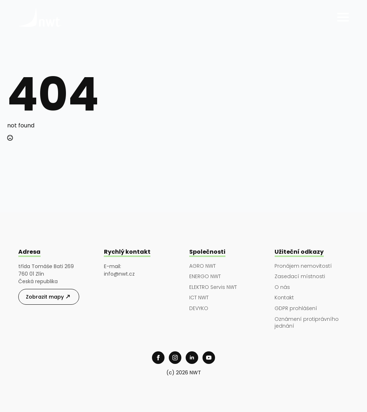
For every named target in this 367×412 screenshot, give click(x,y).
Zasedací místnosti (300, 276)
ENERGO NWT (205, 276)
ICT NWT (199, 297)
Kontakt (284, 297)
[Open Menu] (343, 17)
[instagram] (175, 357)
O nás (282, 287)
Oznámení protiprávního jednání (307, 323)
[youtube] (208, 357)
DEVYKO (198, 308)
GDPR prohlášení (296, 308)
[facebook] (158, 357)
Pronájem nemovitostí (303, 266)
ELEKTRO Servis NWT (213, 287)
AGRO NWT (202, 266)
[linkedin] (192, 357)
